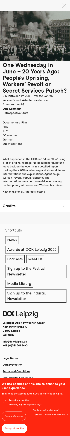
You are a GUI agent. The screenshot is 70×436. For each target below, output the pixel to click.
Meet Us (35, 259)
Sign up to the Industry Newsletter (26, 296)
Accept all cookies (14, 430)
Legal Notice (11, 358)
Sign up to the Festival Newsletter (26, 271)
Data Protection (12, 364)
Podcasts (15, 259)
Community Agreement (18, 378)
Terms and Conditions (16, 371)
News (12, 240)
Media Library (19, 283)
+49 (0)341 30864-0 (15, 345)
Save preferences (14, 417)
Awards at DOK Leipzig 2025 (32, 249)
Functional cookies (19, 402)
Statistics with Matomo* (46, 411)
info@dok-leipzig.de (15, 341)
